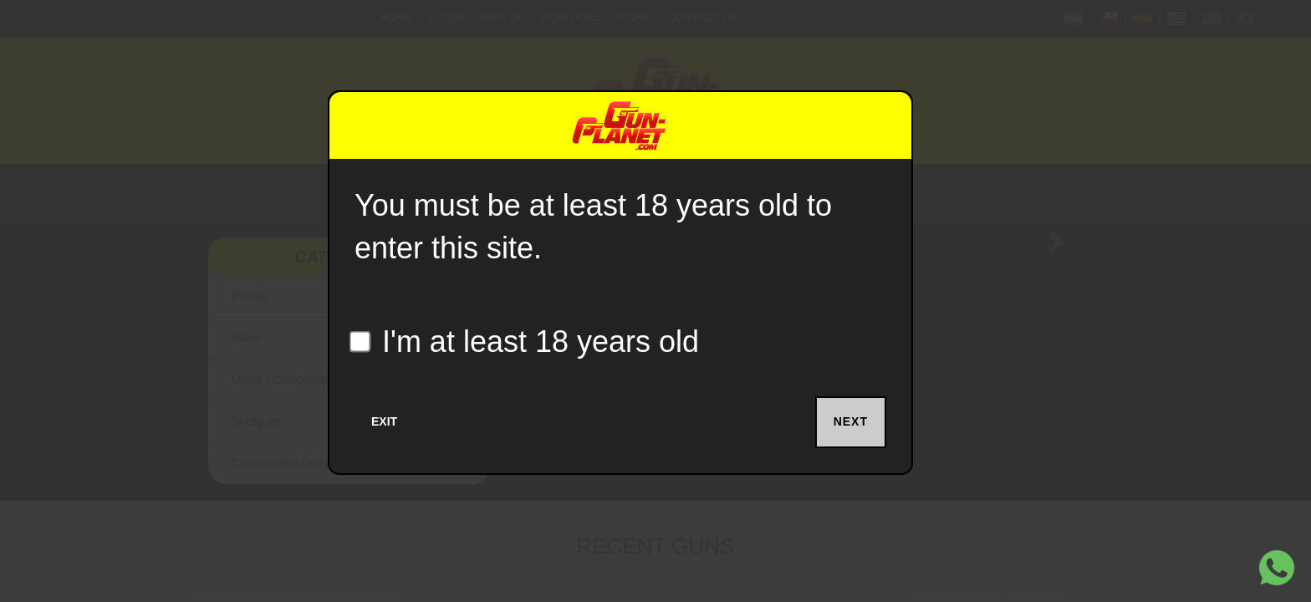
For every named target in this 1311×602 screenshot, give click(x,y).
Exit (384, 421)
